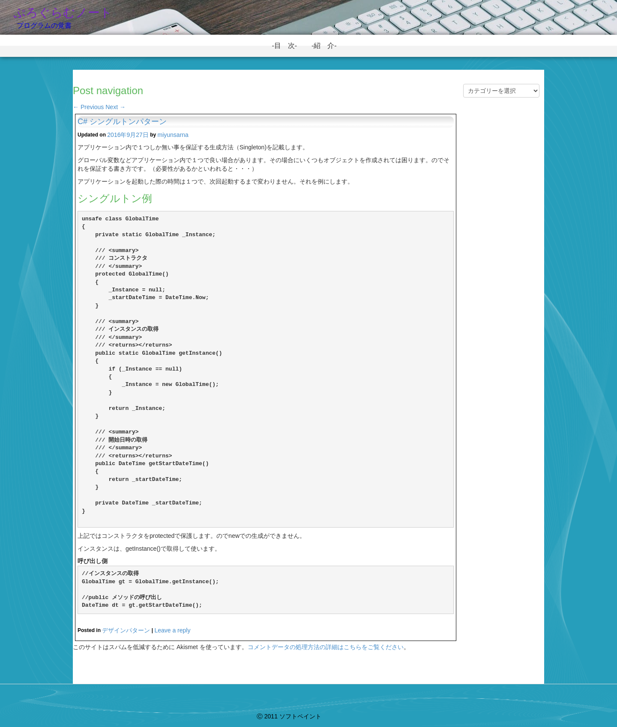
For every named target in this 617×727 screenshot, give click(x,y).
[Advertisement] (501, 253)
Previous (88, 107)
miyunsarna (173, 134)
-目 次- (288, 45)
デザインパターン (126, 630)
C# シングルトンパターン (122, 121)
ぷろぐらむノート (62, 12)
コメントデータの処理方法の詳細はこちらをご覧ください (326, 647)
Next (115, 107)
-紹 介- (327, 45)
